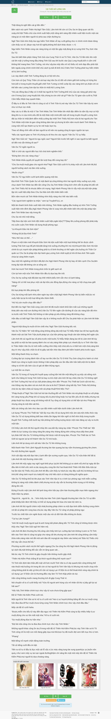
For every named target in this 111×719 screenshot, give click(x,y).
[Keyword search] (89, 2)
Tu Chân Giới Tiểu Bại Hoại (55, 717)
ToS (96, 712)
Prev (46, 17)
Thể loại (40, 2)
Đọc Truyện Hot (19, 1)
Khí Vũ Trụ (93, 715)
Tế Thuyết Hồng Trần (66, 717)
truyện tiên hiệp (40, 714)
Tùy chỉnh (48, 2)
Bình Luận (61, 700)
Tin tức (21, 718)
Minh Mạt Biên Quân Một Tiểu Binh (69, 715)
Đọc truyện (20, 712)
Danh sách (31, 2)
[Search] (98, 2)
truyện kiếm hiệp (15, 715)
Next (65, 17)
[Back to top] (98, 713)
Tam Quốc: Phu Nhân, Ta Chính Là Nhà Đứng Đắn (60, 713)
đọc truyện (28, 712)
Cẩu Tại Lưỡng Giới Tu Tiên (55, 715)
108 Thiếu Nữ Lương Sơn (56, 9)
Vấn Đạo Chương (75, 713)
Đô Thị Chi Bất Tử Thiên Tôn (84, 715)
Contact (92, 712)
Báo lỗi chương (51, 700)
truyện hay (36, 712)
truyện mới (20, 714)
